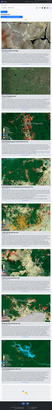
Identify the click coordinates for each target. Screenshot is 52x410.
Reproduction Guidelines (19, 408)
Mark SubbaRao (34, 407)
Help (32, 1)
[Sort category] (16, 8)
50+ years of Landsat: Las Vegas (10, 50)
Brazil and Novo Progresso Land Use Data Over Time (15, 141)
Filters (4, 12)
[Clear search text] (48, 1)
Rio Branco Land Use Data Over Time (11, 323)
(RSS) (50, 7)
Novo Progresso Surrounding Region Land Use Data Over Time (17, 187)
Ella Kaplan (33, 408)
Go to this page (26, 64)
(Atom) (50, 8)
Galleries (27, 1)
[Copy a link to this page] (40, 8)
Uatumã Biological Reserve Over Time (11, 369)
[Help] (2, 5)
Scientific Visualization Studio (5, 2)
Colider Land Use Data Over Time (10, 232)
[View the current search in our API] (37, 8)
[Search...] (41, 1)
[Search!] (50, 1)
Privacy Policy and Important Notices (17, 407)
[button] (21, 17)
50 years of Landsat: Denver (9, 96)
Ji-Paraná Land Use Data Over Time (10, 278)
